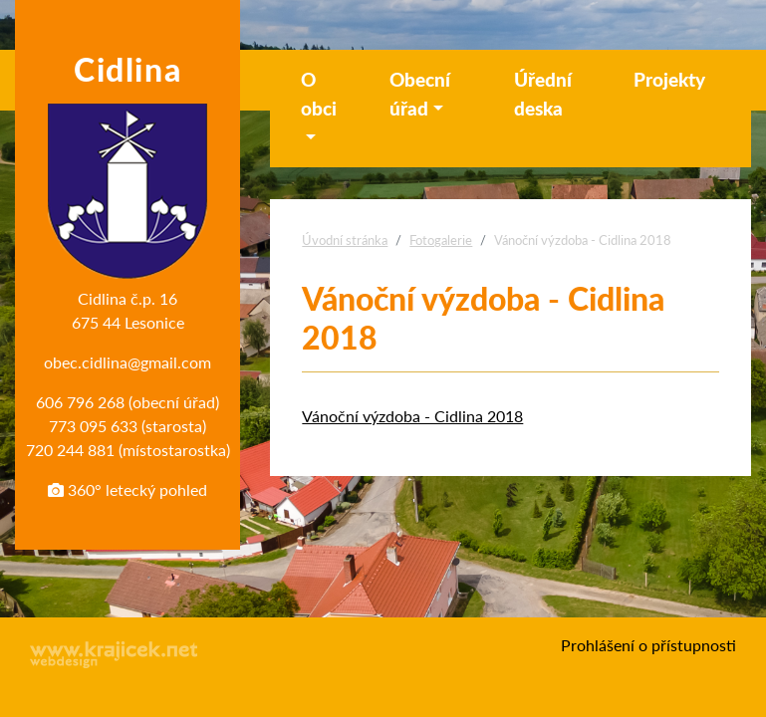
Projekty (669, 79)
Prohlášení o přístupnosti (648, 644)
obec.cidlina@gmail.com (127, 362)
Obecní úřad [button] (419, 93)
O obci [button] (319, 93)
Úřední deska (543, 93)
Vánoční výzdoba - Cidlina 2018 (412, 415)
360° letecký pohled (127, 489)
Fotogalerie (440, 240)
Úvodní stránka (344, 240)
